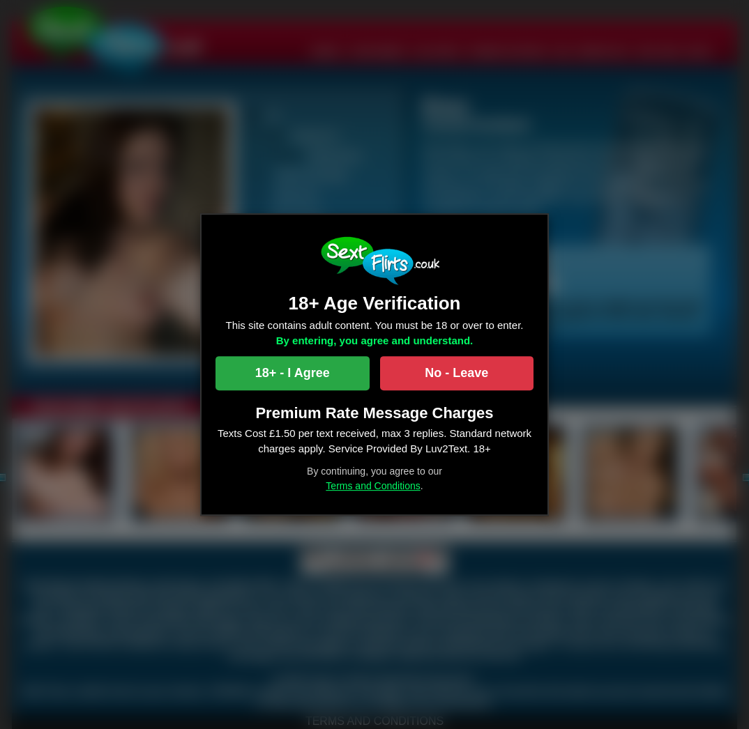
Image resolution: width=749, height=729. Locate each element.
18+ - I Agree (292, 373)
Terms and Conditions (373, 485)
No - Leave (456, 373)
